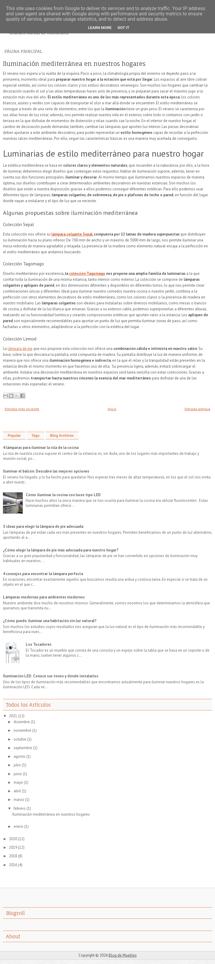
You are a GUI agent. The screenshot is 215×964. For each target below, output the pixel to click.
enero (18, 826)
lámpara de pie (20, 348)
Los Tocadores (38, 644)
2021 (13, 715)
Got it (123, 27)
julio (17, 764)
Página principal (23, 51)
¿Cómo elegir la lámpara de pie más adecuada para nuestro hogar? (60, 550)
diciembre (22, 721)
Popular (14, 436)
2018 (13, 855)
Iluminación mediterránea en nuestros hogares (74, 64)
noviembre (22, 730)
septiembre (23, 747)
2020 (13, 838)
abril (17, 790)
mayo (18, 782)
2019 (13, 847)
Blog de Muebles (123, 955)
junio (18, 773)
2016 (13, 864)
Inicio (112, 409)
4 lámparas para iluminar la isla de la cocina (41, 447)
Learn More (100, 27)
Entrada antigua (197, 409)
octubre (20, 739)
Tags (36, 436)
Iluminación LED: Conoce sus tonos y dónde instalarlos (50, 676)
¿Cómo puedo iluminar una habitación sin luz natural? (50, 620)
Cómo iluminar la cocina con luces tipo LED (63, 494)
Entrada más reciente (22, 409)
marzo (19, 799)
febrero (20, 808)
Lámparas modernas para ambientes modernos (44, 597)
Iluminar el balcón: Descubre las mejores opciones (46, 471)
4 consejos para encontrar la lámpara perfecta (43, 573)
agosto (19, 756)
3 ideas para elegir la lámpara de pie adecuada (43, 526)
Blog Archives (62, 436)
